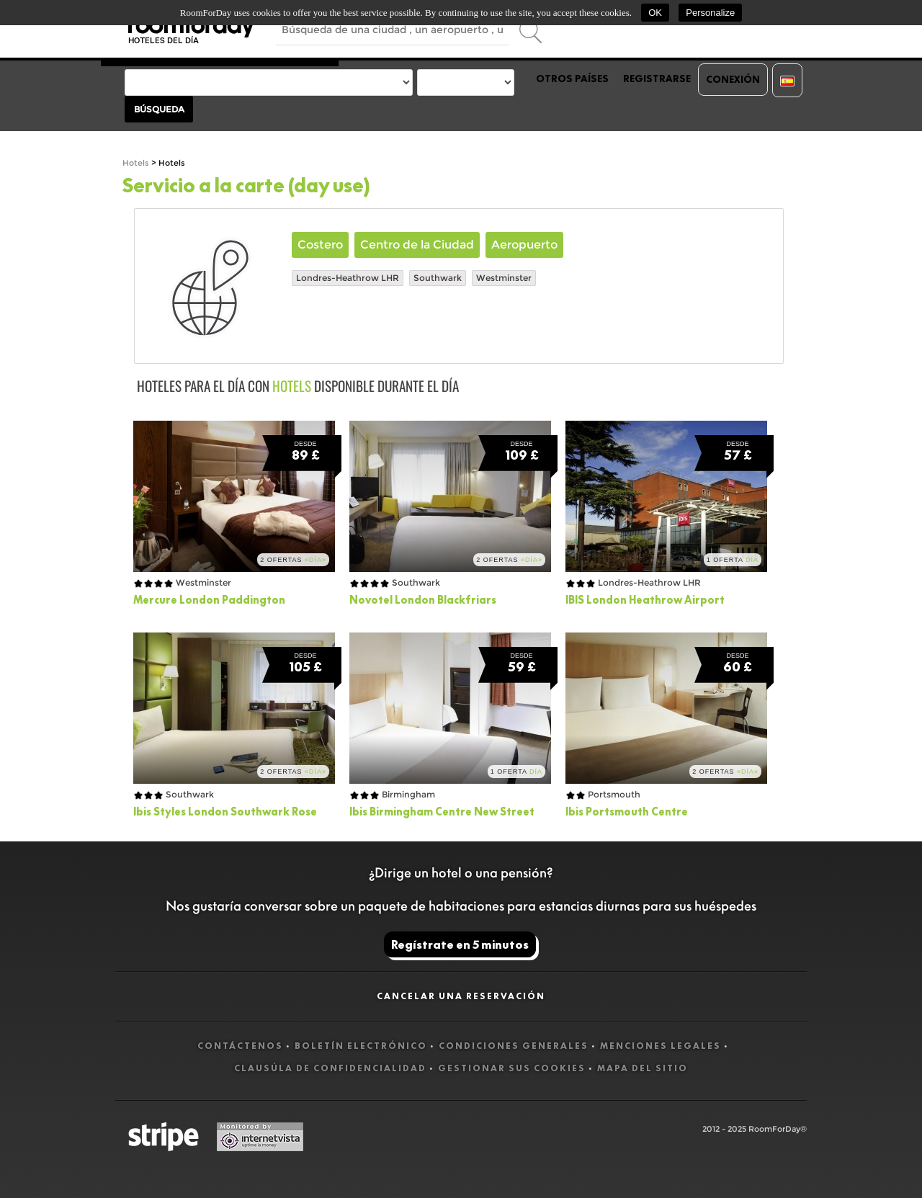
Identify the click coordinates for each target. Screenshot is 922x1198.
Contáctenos (240, 1045)
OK (655, 12)
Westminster (504, 277)
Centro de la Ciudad (417, 244)
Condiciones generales (513, 1045)
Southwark (437, 277)
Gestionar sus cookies (512, 1068)
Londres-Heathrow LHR (347, 277)
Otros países (572, 78)
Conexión (733, 79)
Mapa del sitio (642, 1068)
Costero (320, 244)
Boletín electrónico (361, 1045)
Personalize (710, 12)
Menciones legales (660, 1045)
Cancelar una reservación (461, 996)
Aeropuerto (524, 244)
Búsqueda (159, 109)
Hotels (135, 163)
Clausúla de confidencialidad (330, 1068)
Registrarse (657, 78)
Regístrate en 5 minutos (460, 944)
